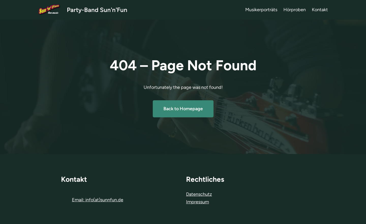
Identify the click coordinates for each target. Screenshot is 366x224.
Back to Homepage (183, 108)
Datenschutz (199, 194)
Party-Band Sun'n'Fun (97, 9)
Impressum (197, 202)
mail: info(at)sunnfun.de (99, 200)
